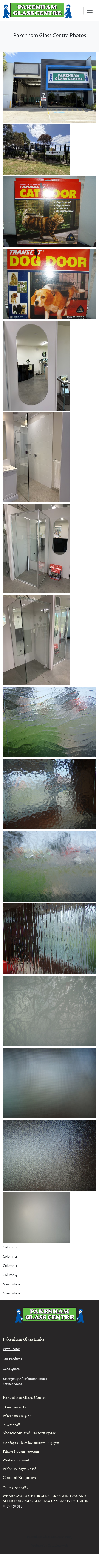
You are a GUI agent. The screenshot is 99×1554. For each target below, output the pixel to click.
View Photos (11, 1349)
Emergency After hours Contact (25, 1379)
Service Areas (12, 1384)
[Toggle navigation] (89, 10)
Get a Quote (11, 1369)
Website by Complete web (49, 1546)
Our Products (12, 1359)
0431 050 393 (13, 1506)
